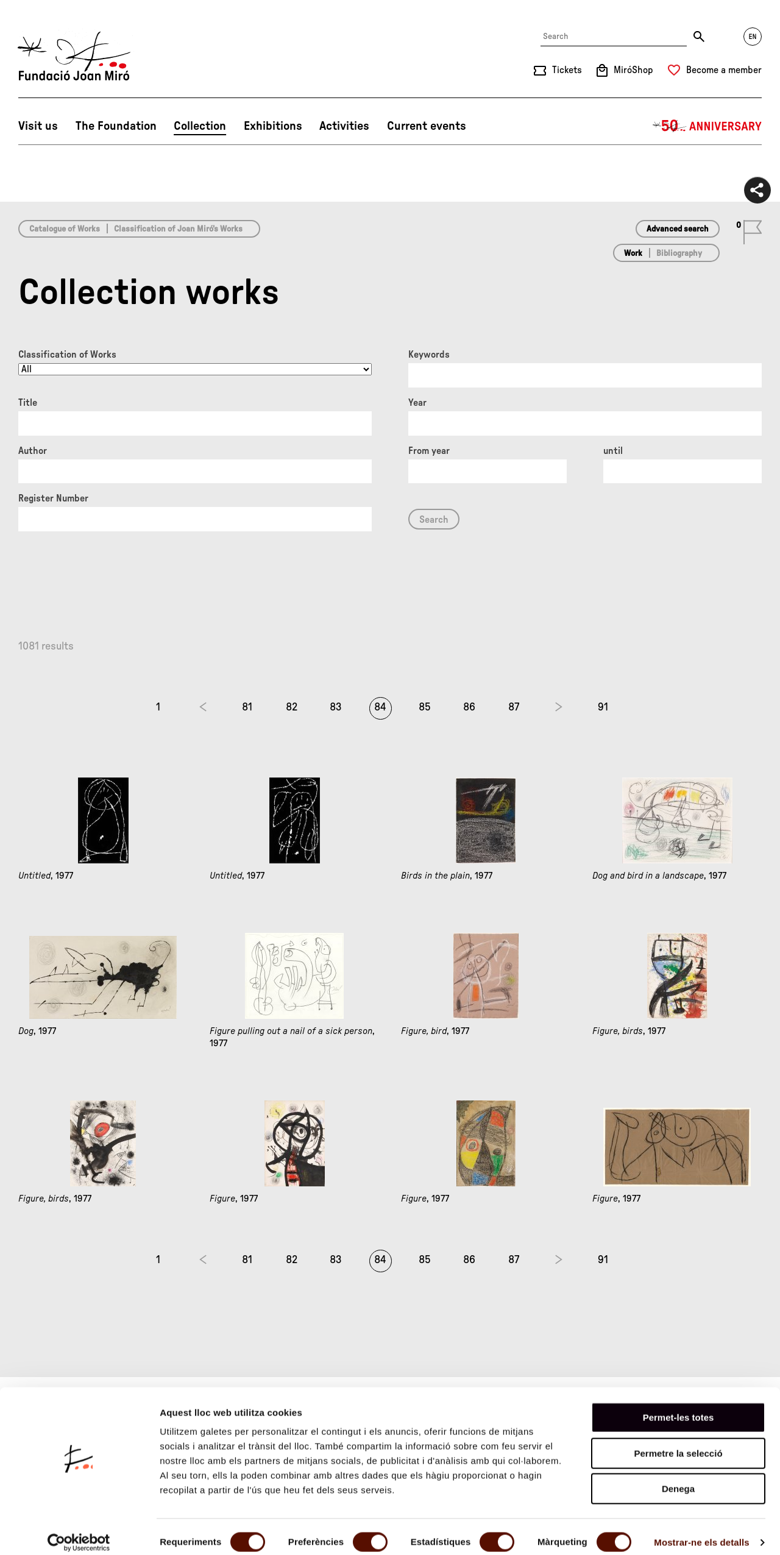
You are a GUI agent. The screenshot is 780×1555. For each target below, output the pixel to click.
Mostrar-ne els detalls (701, 1531)
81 (247, 707)
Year (417, 403)
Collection (200, 126)
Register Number (53, 498)
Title (27, 403)
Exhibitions (273, 126)
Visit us (38, 126)
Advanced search (678, 229)
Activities (344, 126)
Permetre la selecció (678, 1442)
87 (513, 707)
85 (425, 707)
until (613, 451)
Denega (678, 1477)
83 (336, 707)
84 (380, 707)
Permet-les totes (678, 1406)
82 (291, 707)
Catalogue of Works (64, 229)
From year (429, 451)
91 (603, 707)
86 (469, 707)
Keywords (429, 355)
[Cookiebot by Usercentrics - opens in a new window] (79, 1531)
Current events (426, 126)
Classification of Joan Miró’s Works (178, 229)
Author (32, 451)
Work (633, 253)
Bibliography (679, 253)
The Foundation (116, 126)
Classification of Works (67, 355)
